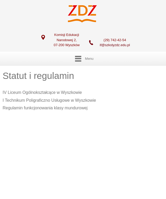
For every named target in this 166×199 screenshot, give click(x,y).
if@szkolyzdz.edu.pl (115, 45)
